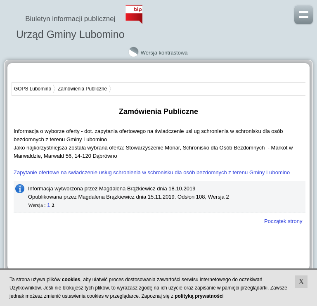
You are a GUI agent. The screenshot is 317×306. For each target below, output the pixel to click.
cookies (71, 279)
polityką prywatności (199, 296)
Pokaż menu (303, 13)
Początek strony (283, 221)
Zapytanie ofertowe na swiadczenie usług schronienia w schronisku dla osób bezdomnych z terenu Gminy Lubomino (152, 172)
